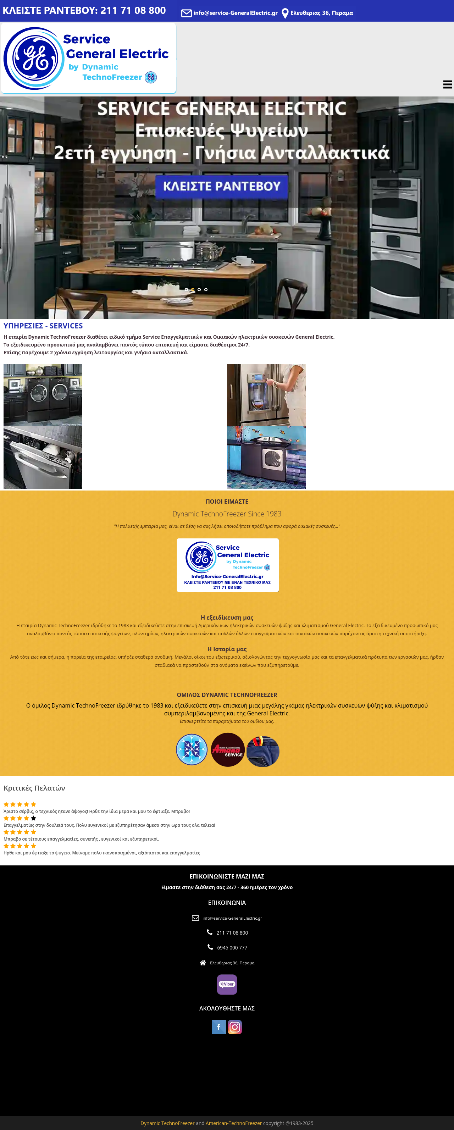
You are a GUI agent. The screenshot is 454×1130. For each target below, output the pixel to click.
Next (444, 201)
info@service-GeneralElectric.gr (232, 918)
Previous (10, 201)
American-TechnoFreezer (234, 1123)
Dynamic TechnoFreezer (167, 1123)
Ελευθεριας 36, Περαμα (232, 962)
